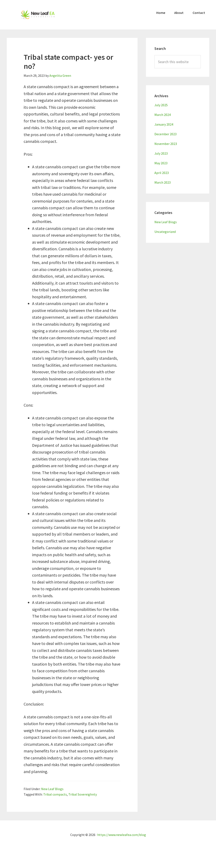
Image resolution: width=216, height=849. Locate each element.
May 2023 (160, 163)
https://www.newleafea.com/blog (121, 835)
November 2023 (165, 144)
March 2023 (162, 182)
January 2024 (163, 124)
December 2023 (165, 134)
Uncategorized (165, 231)
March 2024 (162, 115)
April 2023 (161, 173)
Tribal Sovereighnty (82, 794)
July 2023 (161, 153)
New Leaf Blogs (52, 789)
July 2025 (161, 105)
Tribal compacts (55, 794)
